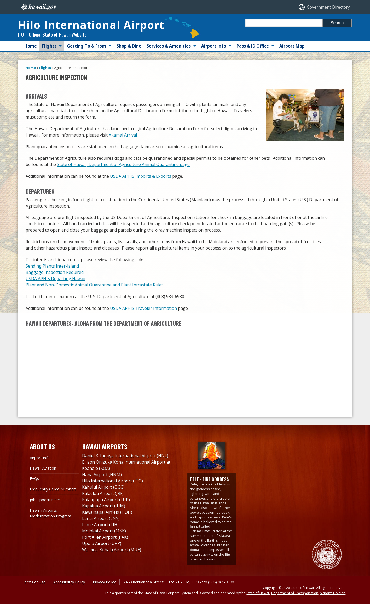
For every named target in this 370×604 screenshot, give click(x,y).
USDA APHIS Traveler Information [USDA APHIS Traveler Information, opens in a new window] (143, 308)
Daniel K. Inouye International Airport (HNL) (125, 456)
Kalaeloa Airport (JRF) (103, 493)
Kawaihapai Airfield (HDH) (107, 512)
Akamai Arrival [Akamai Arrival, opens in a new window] (123, 135)
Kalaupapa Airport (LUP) (106, 499)
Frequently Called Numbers (53, 489)
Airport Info (213, 46)
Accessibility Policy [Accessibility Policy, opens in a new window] (69, 581)
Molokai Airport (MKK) (104, 531)
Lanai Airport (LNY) (101, 518)
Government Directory (328, 7)
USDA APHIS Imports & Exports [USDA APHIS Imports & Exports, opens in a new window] (140, 176)
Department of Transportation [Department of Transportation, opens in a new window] (294, 592)
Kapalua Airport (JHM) (103, 506)
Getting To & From (86, 46)
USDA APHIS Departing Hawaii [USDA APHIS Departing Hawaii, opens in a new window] (55, 278)
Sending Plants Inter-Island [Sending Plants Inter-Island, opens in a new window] (52, 266)
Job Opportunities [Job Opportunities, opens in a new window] (45, 499)
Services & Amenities (169, 46)
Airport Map (292, 46)
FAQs (34, 478)
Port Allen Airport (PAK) (105, 537)
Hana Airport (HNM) (102, 474)
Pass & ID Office (252, 46)
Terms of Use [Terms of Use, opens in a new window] (33, 581)
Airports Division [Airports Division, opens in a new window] (332, 592)
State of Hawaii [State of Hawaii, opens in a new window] (258, 592)
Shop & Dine (129, 46)
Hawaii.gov (38, 7)
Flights (49, 46)
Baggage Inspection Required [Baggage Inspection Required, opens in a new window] (55, 272)
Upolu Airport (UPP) (101, 543)
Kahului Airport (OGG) (103, 487)
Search (337, 23)
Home (30, 46)
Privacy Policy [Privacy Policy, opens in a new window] (104, 581)
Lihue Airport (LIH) (100, 525)
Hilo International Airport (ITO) (112, 481)
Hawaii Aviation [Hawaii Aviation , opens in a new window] (43, 468)
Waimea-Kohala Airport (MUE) (111, 550)
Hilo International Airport (91, 24)
